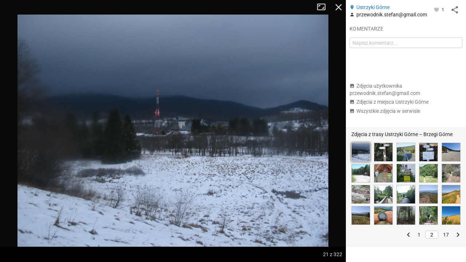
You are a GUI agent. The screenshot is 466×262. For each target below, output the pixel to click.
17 (446, 235)
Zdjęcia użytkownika (385, 89)
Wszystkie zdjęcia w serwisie (385, 111)
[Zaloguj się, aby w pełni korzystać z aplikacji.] (437, 9)
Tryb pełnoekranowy (324, 7)
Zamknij (338, 7)
